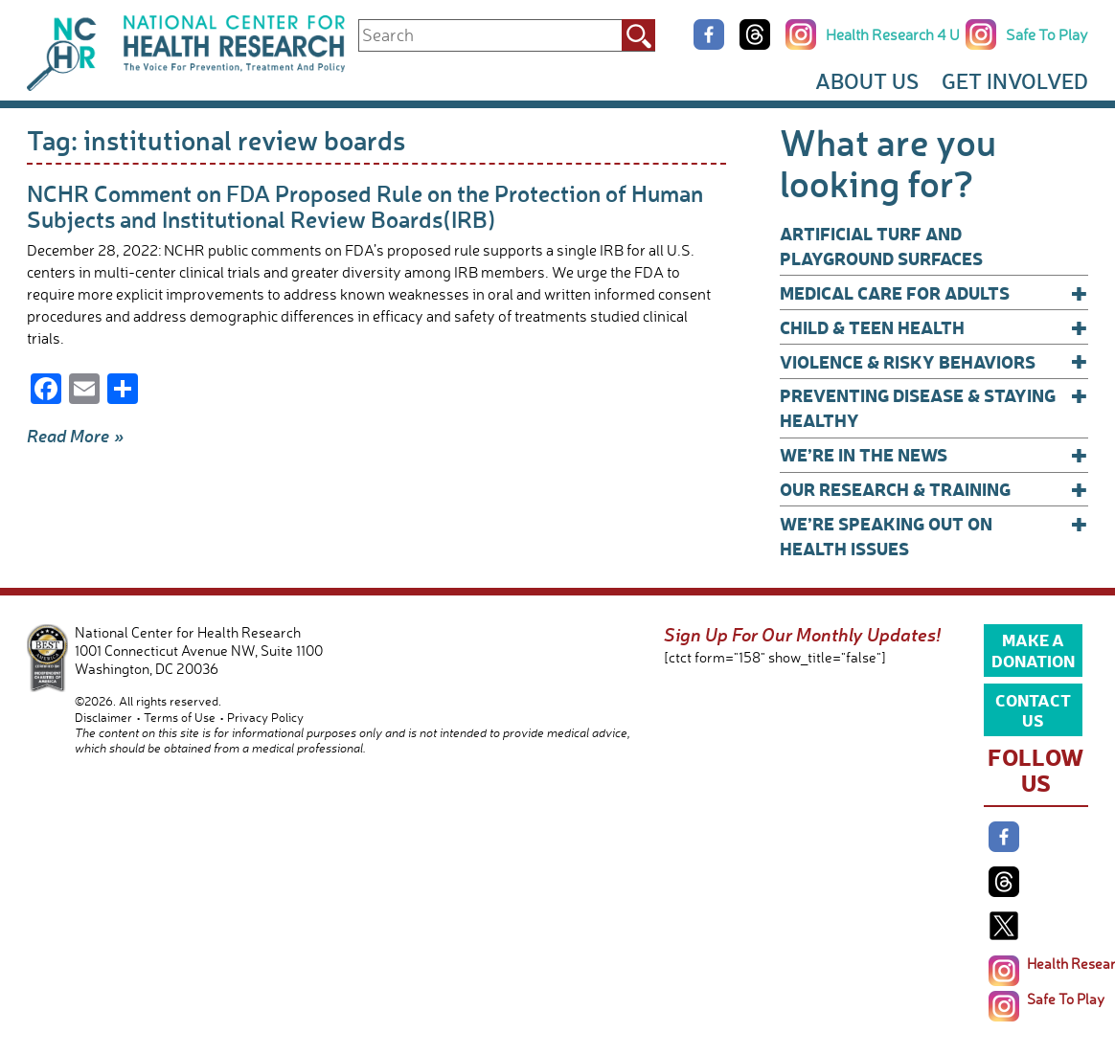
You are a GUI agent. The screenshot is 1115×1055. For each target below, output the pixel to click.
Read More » (76, 435)
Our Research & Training (934, 489)
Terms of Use (180, 717)
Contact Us (1033, 709)
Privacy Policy (265, 717)
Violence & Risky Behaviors (934, 361)
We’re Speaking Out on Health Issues (934, 535)
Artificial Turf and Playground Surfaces (881, 245)
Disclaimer (103, 717)
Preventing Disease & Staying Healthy (934, 407)
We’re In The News (934, 454)
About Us (867, 81)
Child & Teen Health (934, 327)
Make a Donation (1033, 649)
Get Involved (1015, 81)
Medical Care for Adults (934, 293)
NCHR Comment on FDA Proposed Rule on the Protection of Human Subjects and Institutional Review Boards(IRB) (365, 206)
